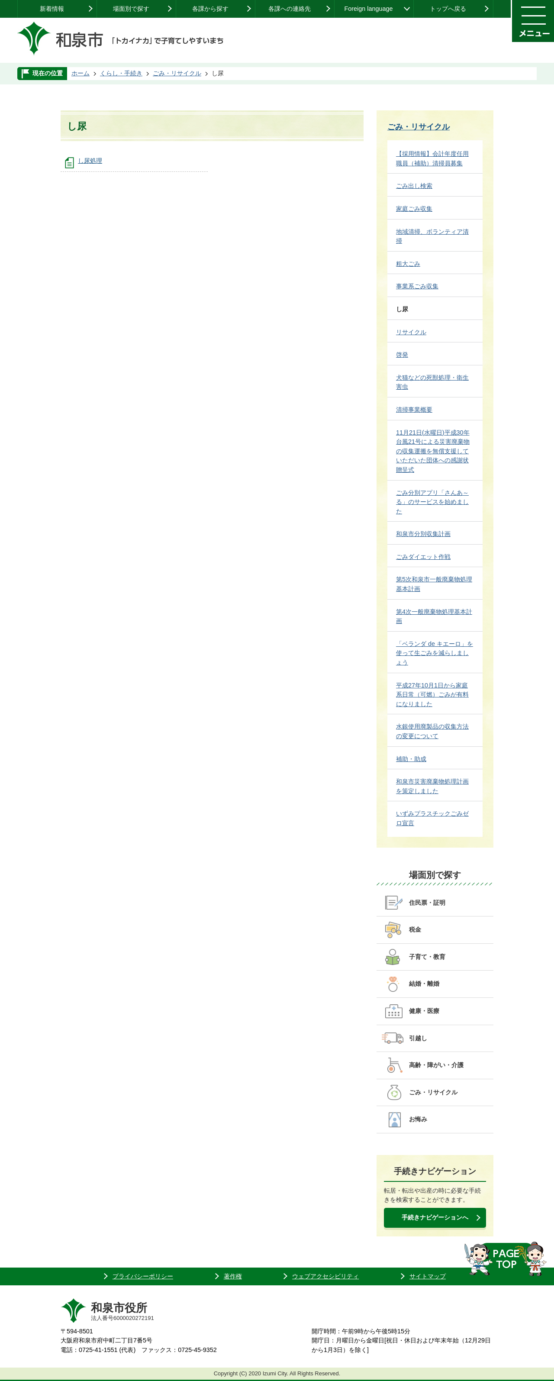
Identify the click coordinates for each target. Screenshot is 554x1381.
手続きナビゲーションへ (435, 1217)
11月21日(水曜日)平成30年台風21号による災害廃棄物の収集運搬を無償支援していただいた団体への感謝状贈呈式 (433, 451)
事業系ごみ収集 (417, 286)
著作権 (233, 1276)
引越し (418, 1038)
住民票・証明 (427, 902)
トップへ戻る (448, 8)
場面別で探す (131, 8)
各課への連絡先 (289, 8)
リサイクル (411, 332)
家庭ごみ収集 (414, 208)
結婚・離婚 (424, 983)
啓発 (402, 354)
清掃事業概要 (414, 409)
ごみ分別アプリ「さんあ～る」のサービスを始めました (432, 502)
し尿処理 (90, 160)
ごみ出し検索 (414, 185)
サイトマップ (427, 1276)
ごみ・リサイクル (177, 73)
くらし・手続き (121, 73)
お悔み (418, 1119)
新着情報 (52, 8)
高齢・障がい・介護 (436, 1065)
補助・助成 (411, 758)
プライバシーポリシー (143, 1276)
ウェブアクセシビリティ (325, 1276)
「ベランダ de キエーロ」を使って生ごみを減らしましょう (434, 653)
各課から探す (210, 8)
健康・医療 (424, 1010)
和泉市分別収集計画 (423, 533)
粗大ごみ (408, 263)
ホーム (80, 73)
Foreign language (368, 8)
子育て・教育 (427, 956)
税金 (415, 929)
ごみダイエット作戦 (423, 556)
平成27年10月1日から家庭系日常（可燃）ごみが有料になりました (432, 694)
